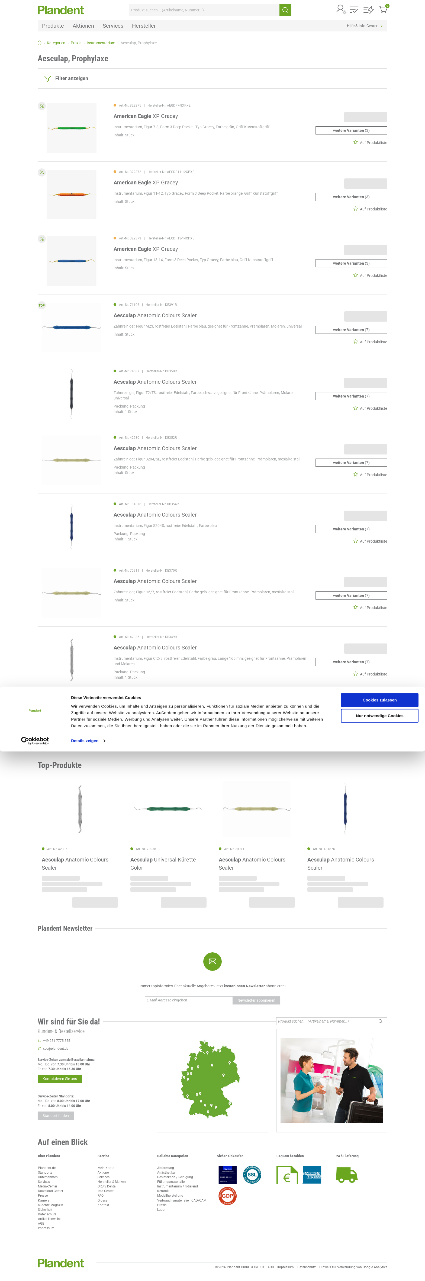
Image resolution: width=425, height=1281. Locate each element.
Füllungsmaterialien (171, 1182)
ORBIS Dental (107, 1186)
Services (44, 1182)
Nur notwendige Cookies (380, 1245)
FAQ (101, 1195)
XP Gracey (146, 116)
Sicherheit (45, 1210)
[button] (340, 9)
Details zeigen (84, 1270)
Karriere (43, 1200)
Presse (43, 1195)
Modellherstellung (170, 1195)
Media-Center (47, 1186)
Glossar (103, 1200)
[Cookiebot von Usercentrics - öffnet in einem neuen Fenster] (35, 1270)
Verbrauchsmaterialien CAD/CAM (181, 1200)
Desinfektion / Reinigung (175, 1177)
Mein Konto (106, 1168)
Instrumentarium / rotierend (177, 1186)
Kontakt (103, 1205)
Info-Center (106, 1191)
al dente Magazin (50, 1205)
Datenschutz (47, 1214)
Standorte (45, 1172)
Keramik (163, 1191)
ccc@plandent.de (55, 1049)
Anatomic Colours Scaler (155, 315)
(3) (351, 130)
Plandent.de (47, 1168)
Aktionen (104, 1172)
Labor (161, 1210)
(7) (351, 330)
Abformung (165, 1168)
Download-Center (50, 1191)
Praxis (161, 1205)
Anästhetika (166, 1172)
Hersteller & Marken (112, 1182)
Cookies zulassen (380, 1229)
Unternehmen (48, 1177)
